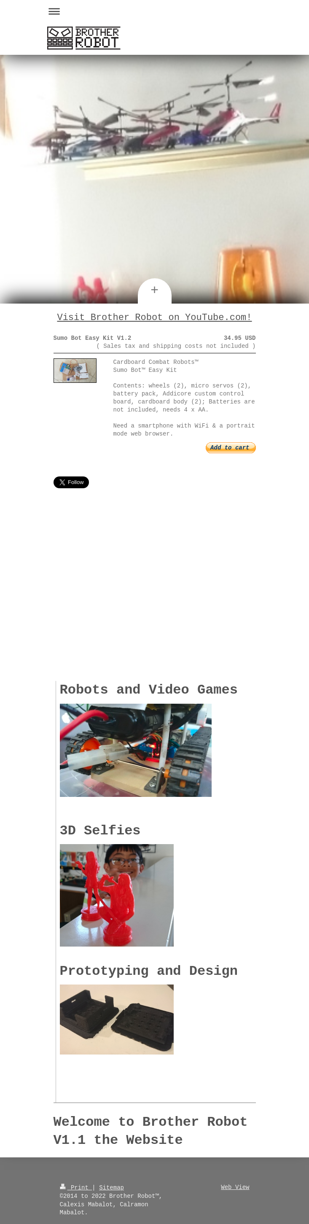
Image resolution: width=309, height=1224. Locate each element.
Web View (235, 1186)
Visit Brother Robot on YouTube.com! (154, 317)
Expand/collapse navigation (154, 11)
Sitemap (111, 1186)
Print (76, 1186)
